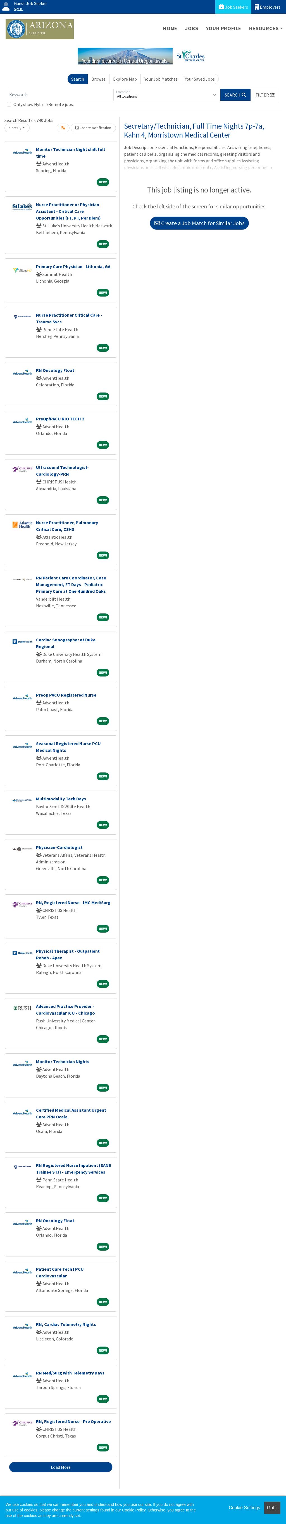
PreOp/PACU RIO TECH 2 (60, 419)
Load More (61, 1467)
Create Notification (93, 127)
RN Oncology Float (55, 370)
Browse (98, 79)
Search (77, 79)
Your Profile (224, 28)
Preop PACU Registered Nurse (66, 695)
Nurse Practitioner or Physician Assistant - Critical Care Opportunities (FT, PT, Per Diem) (68, 211)
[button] (265, 95)
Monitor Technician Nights (62, 1061)
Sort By (15, 127)
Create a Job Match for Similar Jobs (199, 223)
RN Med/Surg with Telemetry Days (70, 1373)
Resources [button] (263, 28)
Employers (267, 6)
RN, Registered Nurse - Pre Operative (73, 1421)
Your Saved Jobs (200, 79)
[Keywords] (60, 95)
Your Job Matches (161, 79)
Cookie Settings (244, 1507)
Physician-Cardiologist (59, 847)
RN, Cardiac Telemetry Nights (66, 1324)
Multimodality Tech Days (61, 798)
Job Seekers (233, 6)
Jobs (191, 28)
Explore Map (125, 79)
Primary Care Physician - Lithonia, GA (73, 266)
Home (170, 28)
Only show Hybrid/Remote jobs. (43, 104)
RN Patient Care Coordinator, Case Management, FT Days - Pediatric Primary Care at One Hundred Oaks (71, 584)
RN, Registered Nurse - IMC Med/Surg (73, 902)
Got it (272, 1507)
